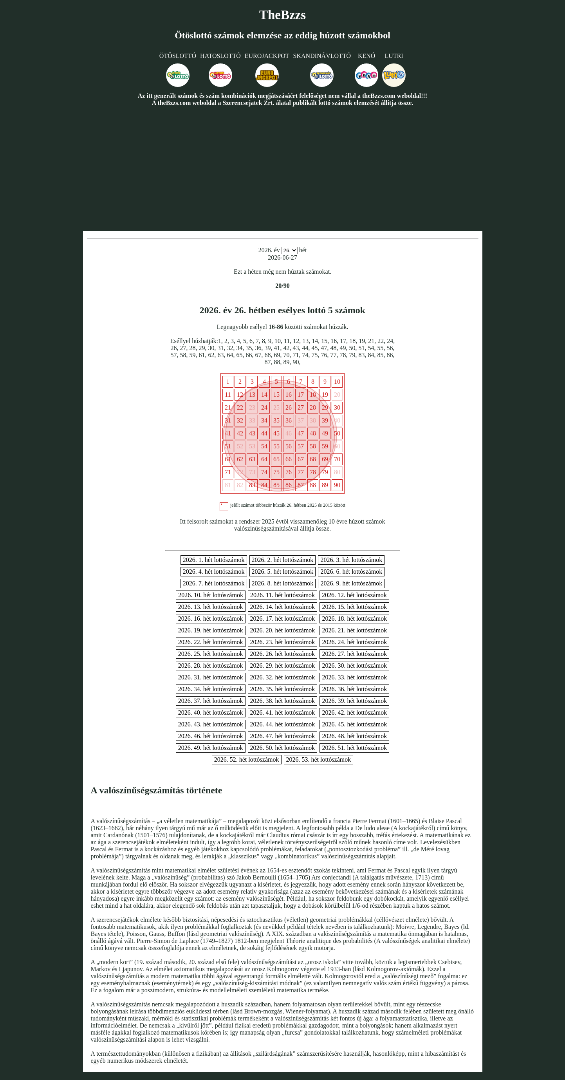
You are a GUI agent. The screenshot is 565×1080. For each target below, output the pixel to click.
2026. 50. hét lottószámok (282, 747)
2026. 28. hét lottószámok (210, 665)
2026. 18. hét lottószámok (354, 618)
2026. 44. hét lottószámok (282, 724)
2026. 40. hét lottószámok (210, 712)
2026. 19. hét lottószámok (210, 630)
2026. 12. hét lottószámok (354, 595)
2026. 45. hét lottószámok (354, 724)
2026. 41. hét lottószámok (282, 712)
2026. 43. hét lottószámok (210, 724)
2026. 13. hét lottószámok (210, 606)
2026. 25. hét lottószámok (210, 653)
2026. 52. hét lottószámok (246, 759)
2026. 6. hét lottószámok (351, 571)
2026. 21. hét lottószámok (354, 630)
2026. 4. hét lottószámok (214, 571)
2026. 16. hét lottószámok (210, 618)
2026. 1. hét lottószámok (214, 559)
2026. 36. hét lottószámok (354, 689)
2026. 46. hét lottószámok (210, 736)
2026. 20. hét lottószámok (282, 630)
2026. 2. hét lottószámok (283, 559)
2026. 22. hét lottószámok (210, 642)
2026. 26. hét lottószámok (282, 653)
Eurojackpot (267, 55)
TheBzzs (282, 15)
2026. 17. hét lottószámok (282, 618)
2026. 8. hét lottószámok (283, 583)
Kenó (366, 55)
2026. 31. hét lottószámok (210, 677)
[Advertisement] (283, 168)
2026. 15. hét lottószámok (354, 606)
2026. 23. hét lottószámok (282, 642)
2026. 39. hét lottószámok (354, 700)
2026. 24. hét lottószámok (354, 642)
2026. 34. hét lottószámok (210, 689)
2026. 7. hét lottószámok (214, 583)
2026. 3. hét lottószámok (351, 559)
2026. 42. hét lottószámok (354, 712)
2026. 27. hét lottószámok (354, 653)
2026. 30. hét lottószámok (354, 665)
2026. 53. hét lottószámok (318, 759)
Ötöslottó (177, 55)
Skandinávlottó (322, 55)
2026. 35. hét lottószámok (282, 689)
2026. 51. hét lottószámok (354, 747)
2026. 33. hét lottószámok (354, 677)
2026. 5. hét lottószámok (283, 571)
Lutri (394, 55)
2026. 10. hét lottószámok (210, 595)
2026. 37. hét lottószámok (210, 700)
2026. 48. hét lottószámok (354, 736)
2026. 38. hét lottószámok (282, 700)
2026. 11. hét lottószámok (282, 595)
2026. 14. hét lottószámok (282, 606)
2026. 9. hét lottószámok (351, 583)
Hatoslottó (220, 55)
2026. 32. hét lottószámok (282, 677)
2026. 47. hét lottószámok (282, 736)
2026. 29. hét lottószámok (282, 665)
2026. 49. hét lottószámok (210, 747)
